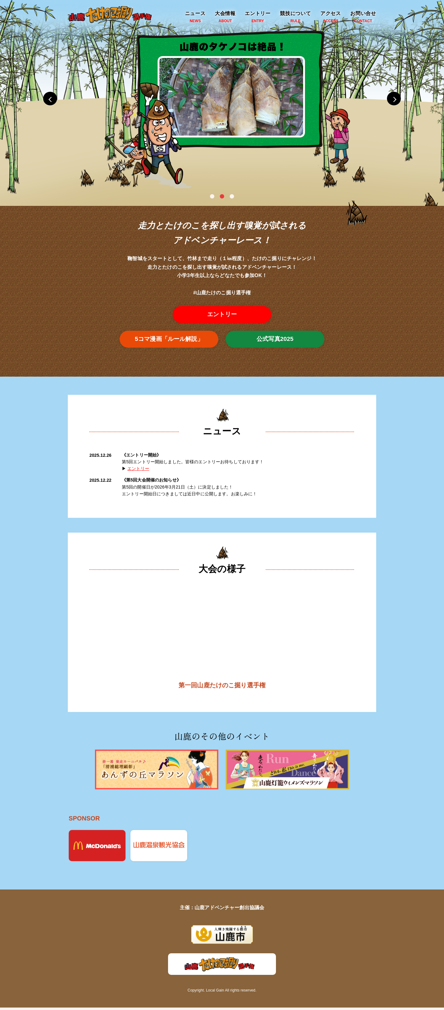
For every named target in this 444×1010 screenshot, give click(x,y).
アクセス (330, 17)
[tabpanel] (222, 98)
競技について (295, 17)
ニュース (195, 17)
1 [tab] (212, 196)
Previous (43, 98)
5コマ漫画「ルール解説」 (169, 340)
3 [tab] (232, 196)
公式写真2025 (275, 340)
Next (401, 98)
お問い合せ (363, 17)
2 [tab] (222, 196)
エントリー (258, 17)
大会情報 (225, 17)
